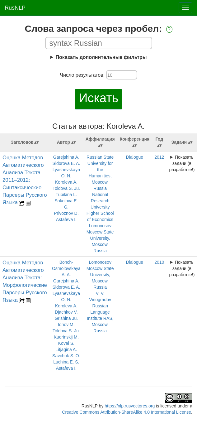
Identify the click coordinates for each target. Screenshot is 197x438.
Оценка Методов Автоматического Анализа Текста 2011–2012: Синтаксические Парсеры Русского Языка (24, 180)
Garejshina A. (66, 157)
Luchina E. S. (66, 361)
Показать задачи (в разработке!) (182, 163)
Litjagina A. (66, 349)
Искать (99, 98)
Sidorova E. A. (66, 163)
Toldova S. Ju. (66, 188)
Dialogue (134, 157)
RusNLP (15, 8)
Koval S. (66, 343)
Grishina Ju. (66, 318)
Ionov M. (66, 324)
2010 (159, 262)
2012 (159, 157)
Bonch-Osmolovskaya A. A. (66, 268)
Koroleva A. (66, 182)
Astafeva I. (66, 219)
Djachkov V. (66, 312)
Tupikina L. (66, 194)
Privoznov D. (66, 213)
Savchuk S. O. (66, 355)
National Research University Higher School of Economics (100, 207)
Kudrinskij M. (66, 337)
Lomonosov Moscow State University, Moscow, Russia (100, 238)
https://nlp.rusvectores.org (130, 405)
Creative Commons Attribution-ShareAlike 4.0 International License (126, 412)
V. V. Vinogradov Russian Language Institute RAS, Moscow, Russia (100, 312)
